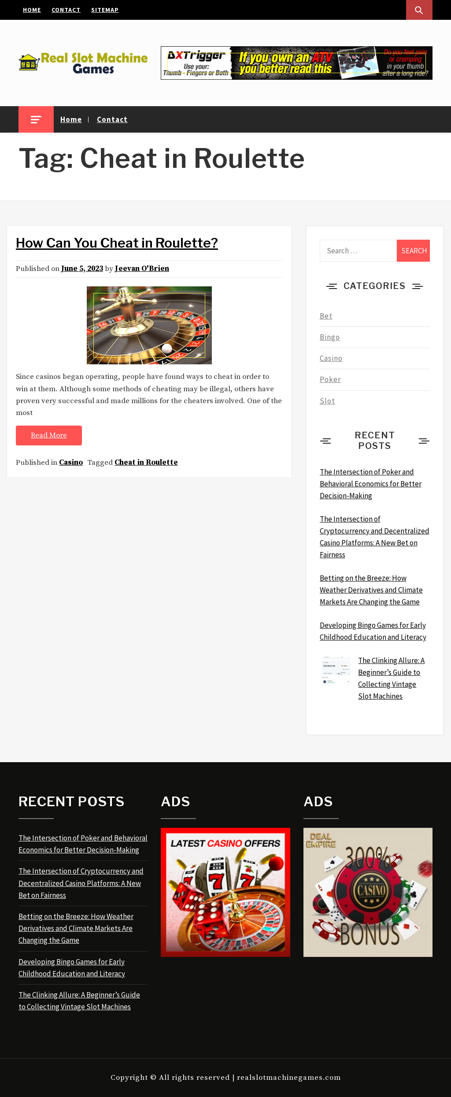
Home (32, 10)
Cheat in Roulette (146, 462)
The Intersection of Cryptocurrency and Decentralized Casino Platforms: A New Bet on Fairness (81, 883)
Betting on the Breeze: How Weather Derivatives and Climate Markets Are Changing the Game (75, 928)
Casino (71, 462)
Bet (326, 316)
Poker (330, 379)
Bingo (330, 337)
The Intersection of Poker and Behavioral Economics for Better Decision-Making (83, 844)
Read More (49, 435)
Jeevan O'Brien (142, 269)
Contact (66, 10)
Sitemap (105, 10)
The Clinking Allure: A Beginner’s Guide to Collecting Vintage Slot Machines (79, 1001)
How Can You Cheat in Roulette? (117, 243)
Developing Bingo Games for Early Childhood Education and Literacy (71, 967)
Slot (327, 401)
